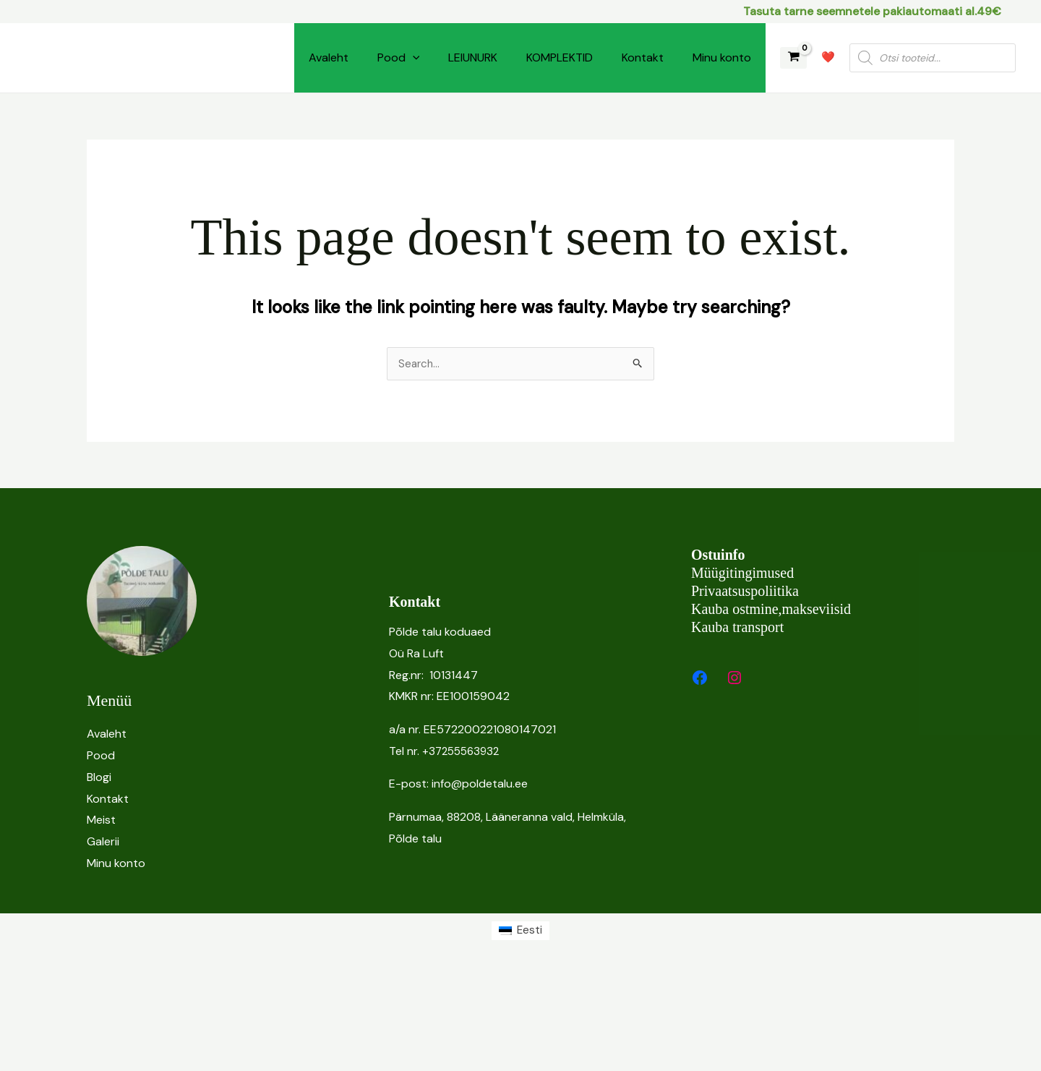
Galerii (103, 842)
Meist (101, 820)
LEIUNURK (472, 57)
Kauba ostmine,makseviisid (771, 610)
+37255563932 (463, 751)
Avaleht (328, 57)
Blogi (99, 777)
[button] (413, 58)
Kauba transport (737, 628)
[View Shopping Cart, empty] (793, 58)
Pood (398, 58)
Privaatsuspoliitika (745, 591)
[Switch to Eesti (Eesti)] (520, 931)
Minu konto (722, 57)
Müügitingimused (742, 573)
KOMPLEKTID (559, 57)
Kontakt (643, 57)
